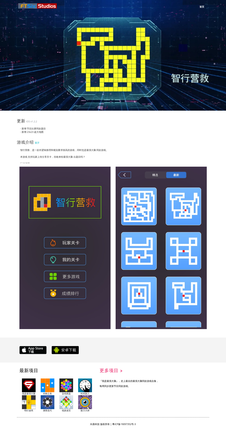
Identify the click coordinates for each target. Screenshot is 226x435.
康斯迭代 (47, 403)
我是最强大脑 (29, 386)
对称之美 (47, 386)
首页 (202, 6)
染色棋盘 (66, 386)
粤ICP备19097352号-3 (124, 424)
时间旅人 (85, 386)
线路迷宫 (66, 403)
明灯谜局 (29, 403)
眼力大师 (85, 403)
